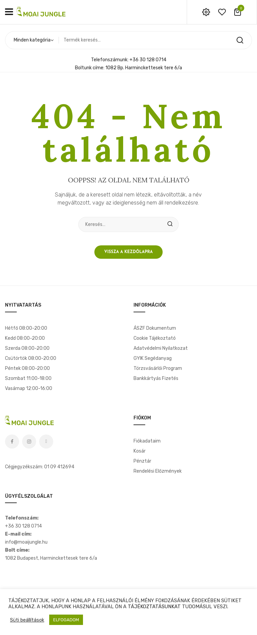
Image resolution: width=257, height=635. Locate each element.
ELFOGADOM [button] (66, 619)
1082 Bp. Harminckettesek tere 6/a (143, 68)
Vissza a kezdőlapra (128, 252)
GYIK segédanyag (153, 358)
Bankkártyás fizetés (156, 378)
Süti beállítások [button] (27, 620)
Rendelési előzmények (158, 471)
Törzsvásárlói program (158, 368)
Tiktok (46, 441)
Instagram (29, 441)
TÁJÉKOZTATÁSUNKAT (154, 607)
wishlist (222, 12)
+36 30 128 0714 (148, 60)
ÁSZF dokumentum (155, 328)
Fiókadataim (147, 441)
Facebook (12, 441)
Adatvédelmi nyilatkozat (161, 348)
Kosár (140, 451)
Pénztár (142, 461)
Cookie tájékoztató (155, 338)
